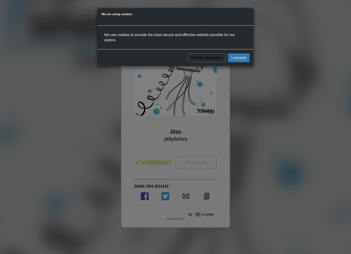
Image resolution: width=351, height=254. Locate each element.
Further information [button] (206, 58)
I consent (238, 58)
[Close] (248, 18)
